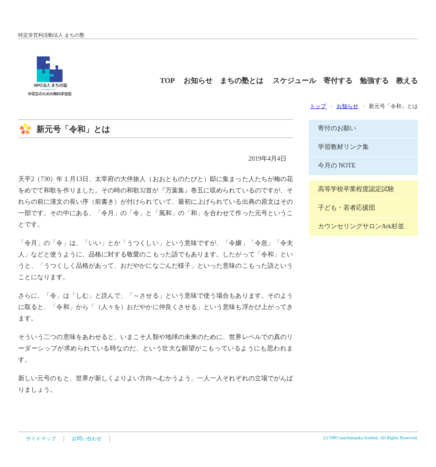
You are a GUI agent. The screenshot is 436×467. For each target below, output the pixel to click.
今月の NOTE (337, 165)
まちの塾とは (245, 80)
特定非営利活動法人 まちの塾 (51, 35)
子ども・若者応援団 (346, 207)
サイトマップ (41, 438)
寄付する (341, 80)
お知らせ (201, 80)
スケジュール (297, 80)
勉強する (378, 80)
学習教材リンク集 (343, 146)
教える (407, 80)
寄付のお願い (337, 128)
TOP (171, 80)
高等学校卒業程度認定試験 (356, 189)
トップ (318, 106)
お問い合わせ (87, 438)
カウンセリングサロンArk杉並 (361, 226)
